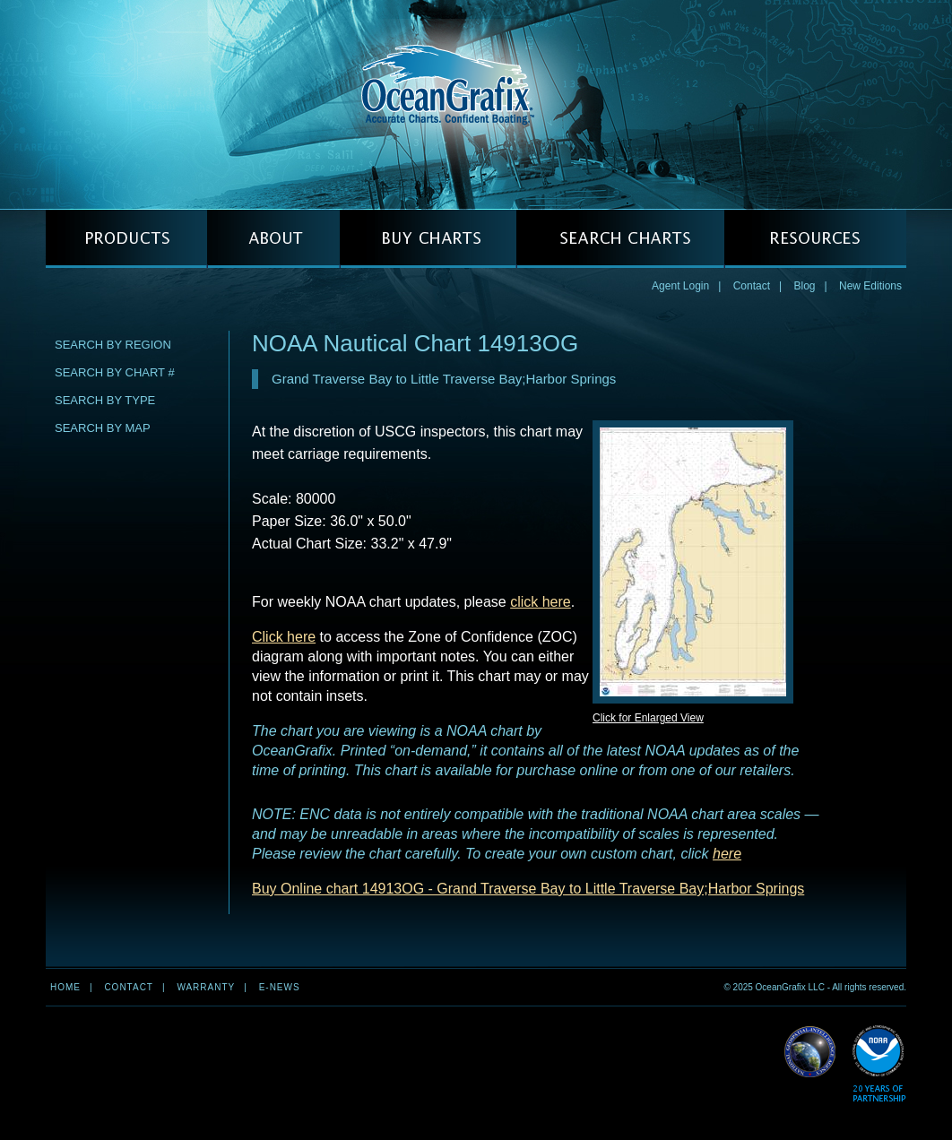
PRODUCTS (126, 239)
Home (65, 987)
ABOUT (273, 239)
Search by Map (103, 428)
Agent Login (680, 286)
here (727, 853)
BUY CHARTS (428, 239)
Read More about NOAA (879, 1064)
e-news (279, 987)
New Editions (870, 286)
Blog (804, 286)
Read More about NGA (810, 1052)
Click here (284, 636)
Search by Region (113, 344)
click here (540, 601)
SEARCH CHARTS (620, 239)
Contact (751, 286)
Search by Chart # (115, 372)
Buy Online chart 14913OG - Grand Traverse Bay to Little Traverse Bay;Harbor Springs (528, 888)
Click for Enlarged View (648, 718)
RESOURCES (815, 239)
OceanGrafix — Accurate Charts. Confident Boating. (476, 104)
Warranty (206, 987)
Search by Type (105, 400)
